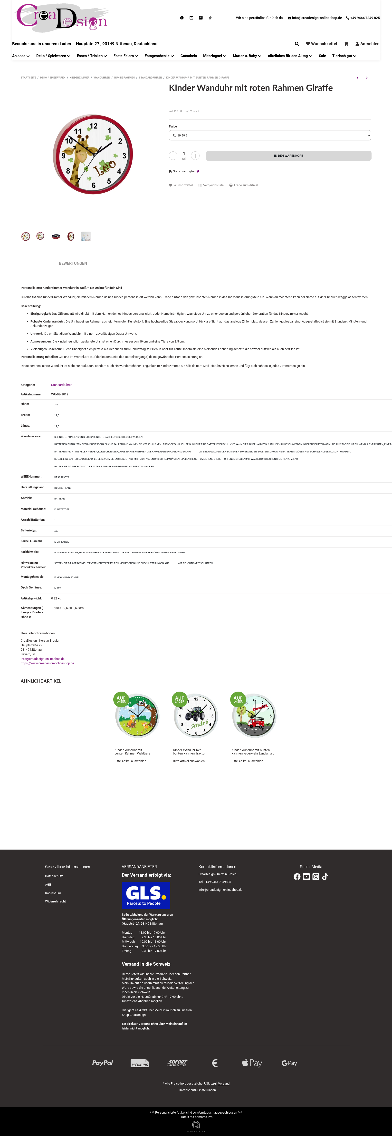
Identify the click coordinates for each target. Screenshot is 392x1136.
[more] (173, 155)
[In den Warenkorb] (289, 156)
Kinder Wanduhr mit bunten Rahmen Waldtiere (132, 751)
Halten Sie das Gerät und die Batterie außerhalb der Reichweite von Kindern (104, 466)
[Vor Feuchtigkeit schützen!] (196, 564)
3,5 (56, 404)
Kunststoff (61, 509)
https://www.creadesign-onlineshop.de (47, 663)
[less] (195, 155)
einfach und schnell (67, 577)
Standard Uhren (61, 385)
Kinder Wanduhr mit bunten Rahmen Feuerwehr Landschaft (252, 751)
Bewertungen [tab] (73, 263)
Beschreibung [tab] (35, 263)
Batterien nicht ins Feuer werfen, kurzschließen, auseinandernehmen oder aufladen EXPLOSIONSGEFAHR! (122, 451)
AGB (48, 884)
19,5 (56, 415)
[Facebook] (297, 877)
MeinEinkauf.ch (132, 978)
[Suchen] (297, 43)
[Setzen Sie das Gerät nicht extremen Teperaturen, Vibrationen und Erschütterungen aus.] (112, 564)
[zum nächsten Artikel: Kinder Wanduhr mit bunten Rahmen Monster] (366, 78)
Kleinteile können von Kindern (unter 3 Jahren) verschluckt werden (98, 437)
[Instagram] (315, 877)
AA (56, 531)
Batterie (59, 498)
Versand (194, 111)
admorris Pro (203, 1117)
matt (57, 588)
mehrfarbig (61, 541)
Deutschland (63, 488)
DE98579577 (61, 477)
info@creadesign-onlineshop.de (43, 659)
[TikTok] (325, 877)
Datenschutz (54, 876)
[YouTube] (306, 877)
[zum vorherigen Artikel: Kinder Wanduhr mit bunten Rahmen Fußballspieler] (357, 78)
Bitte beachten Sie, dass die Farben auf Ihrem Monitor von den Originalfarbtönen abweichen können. (120, 552)
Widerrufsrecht (55, 901)
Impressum (53, 893)
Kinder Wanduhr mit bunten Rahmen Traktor (189, 751)
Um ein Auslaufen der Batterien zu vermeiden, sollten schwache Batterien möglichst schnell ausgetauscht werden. (275, 451)
